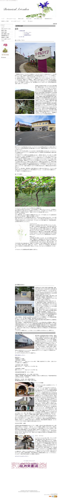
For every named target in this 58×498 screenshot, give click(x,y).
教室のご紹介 (21, 18)
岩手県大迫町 (22, 30)
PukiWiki (48, 494)
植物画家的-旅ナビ (48, 18)
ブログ (24, 21)
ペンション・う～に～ (46, 75)
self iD (28, 490)
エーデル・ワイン (27, 32)
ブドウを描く (26, 33)
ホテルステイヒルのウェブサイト (21, 456)
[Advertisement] (5, 80)
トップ (2, 18)
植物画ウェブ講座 (5, 21)
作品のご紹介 (29, 18)
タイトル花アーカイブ (15, 21)
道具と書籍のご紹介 (38, 18)
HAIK (56, 494)
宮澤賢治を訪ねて (27, 35)
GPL (54, 494)
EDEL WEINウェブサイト (20, 355)
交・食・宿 (22, 36)
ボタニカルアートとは (11, 18)
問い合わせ (30, 21)
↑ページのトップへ (27, 460)
